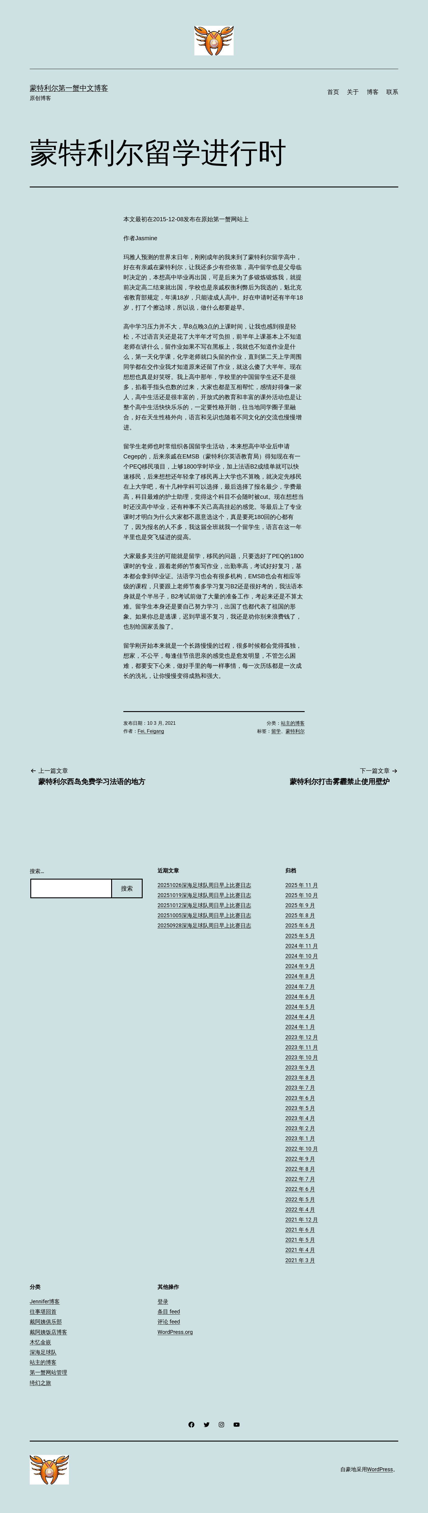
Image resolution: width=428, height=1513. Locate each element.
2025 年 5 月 (300, 936)
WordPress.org (175, 1332)
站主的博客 (293, 723)
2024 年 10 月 (301, 956)
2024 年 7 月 (300, 986)
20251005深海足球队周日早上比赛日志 (204, 915)
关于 (353, 91)
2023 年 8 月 (300, 1077)
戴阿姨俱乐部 (46, 1321)
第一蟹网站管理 (48, 1372)
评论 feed (169, 1321)
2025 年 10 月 (301, 895)
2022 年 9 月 (300, 1159)
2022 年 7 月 (300, 1179)
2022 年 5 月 (300, 1199)
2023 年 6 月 (300, 1098)
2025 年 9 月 (300, 905)
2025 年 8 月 (300, 915)
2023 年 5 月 (300, 1108)
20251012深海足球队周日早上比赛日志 (204, 905)
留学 (276, 731)
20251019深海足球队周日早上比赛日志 (204, 895)
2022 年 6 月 (300, 1189)
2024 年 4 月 (300, 1017)
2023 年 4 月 (300, 1118)
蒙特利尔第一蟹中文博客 (69, 88)
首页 (333, 91)
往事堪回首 (43, 1311)
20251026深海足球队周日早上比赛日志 (204, 885)
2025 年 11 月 (301, 885)
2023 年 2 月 (300, 1128)
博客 (373, 91)
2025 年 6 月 (300, 925)
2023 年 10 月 (301, 1057)
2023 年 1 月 (300, 1138)
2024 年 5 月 (300, 1007)
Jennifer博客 (45, 1301)
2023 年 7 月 (300, 1087)
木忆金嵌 (40, 1342)
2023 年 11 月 (301, 1047)
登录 (163, 1301)
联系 (392, 91)
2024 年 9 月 (300, 966)
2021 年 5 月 (300, 1240)
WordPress (380, 1469)
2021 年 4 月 (300, 1250)
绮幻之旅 (40, 1383)
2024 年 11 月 (301, 946)
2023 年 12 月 (301, 1037)
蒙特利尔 (295, 731)
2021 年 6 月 (300, 1230)
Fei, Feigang (151, 731)
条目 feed (169, 1311)
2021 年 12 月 (301, 1219)
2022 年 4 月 (300, 1209)
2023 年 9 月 (300, 1067)
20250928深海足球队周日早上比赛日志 (204, 925)
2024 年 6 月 (300, 996)
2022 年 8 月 (300, 1169)
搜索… (37, 871)
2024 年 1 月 (300, 1027)
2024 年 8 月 (300, 976)
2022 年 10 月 (301, 1149)
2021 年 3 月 (300, 1260)
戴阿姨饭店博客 (48, 1332)
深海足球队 (43, 1352)
